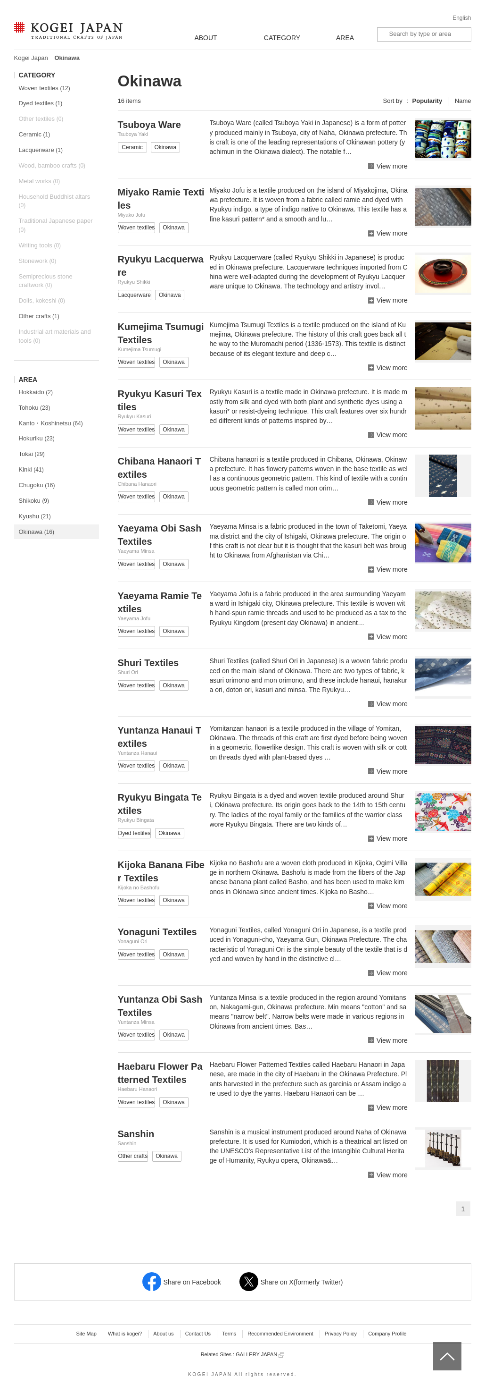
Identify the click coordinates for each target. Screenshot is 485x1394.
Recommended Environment (280, 1333)
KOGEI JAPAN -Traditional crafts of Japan (68, 31)
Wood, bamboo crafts (52, 165)
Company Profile (387, 1333)
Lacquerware (41, 149)
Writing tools (40, 245)
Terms (229, 1333)
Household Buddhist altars (54, 201)
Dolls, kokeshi (42, 300)
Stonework (38, 260)
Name (463, 100)
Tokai (32, 453)
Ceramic (34, 134)
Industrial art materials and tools (55, 336)
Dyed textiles (41, 103)
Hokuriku (37, 438)
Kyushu (35, 516)
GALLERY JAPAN (260, 1355)
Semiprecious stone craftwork (46, 281)
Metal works (39, 181)
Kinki (31, 469)
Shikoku (34, 500)
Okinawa (37, 531)
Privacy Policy (341, 1333)
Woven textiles (44, 88)
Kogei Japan (31, 57)
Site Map (86, 1333)
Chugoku (37, 485)
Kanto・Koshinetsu (51, 423)
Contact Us (198, 1333)
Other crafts (39, 316)
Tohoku (34, 407)
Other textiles (41, 118)
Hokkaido (36, 392)
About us (163, 1333)
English (461, 18)
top (436, 1345)
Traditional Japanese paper (56, 225)
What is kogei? (125, 1333)
